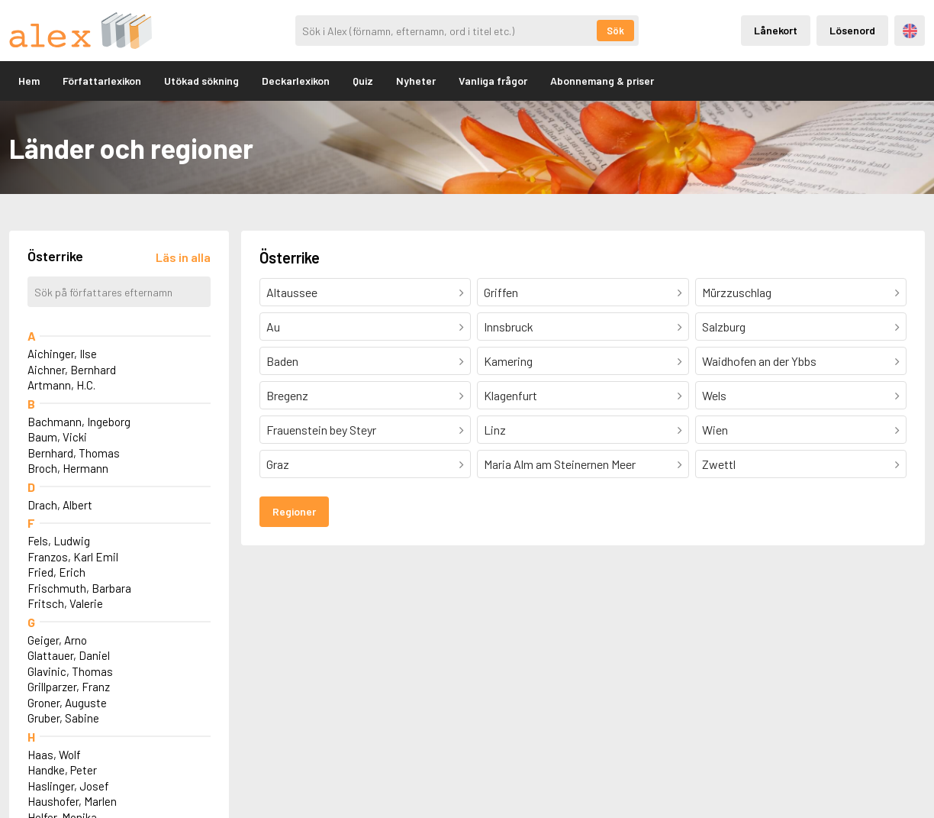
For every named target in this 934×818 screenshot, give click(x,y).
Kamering (508, 361)
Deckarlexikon (296, 80)
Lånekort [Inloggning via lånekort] (775, 30)
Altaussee (291, 292)
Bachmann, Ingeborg (78, 421)
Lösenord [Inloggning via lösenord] (852, 30)
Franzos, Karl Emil (72, 557)
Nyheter (416, 80)
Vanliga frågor (493, 80)
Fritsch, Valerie (65, 603)
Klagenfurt (510, 395)
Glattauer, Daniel (68, 655)
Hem (29, 80)
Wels (714, 395)
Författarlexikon (102, 80)
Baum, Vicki (57, 437)
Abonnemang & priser (602, 80)
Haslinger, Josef (68, 786)
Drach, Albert (59, 505)
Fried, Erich (56, 572)
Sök (615, 30)
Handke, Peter (62, 770)
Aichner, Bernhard (71, 370)
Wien (715, 429)
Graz (277, 464)
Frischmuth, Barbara (79, 588)
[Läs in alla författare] (183, 257)
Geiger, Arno (57, 640)
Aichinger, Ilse (62, 354)
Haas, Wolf (54, 754)
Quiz (363, 80)
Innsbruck (508, 326)
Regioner (294, 511)
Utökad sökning (201, 80)
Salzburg (724, 326)
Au (273, 326)
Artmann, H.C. (61, 385)
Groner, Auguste (67, 703)
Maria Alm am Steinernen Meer (560, 464)
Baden (282, 361)
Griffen (501, 292)
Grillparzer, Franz (68, 687)
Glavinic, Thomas (70, 671)
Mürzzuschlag (736, 292)
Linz (495, 429)
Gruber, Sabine (63, 718)
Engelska (910, 31)
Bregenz (287, 395)
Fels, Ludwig (58, 541)
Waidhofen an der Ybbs (759, 361)
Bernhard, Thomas (73, 453)
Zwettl (719, 464)
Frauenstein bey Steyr (321, 429)
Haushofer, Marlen (72, 801)
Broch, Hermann (67, 468)
